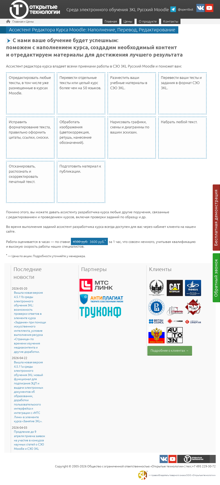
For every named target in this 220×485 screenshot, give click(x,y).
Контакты (170, 21)
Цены (30, 21)
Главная (17, 21)
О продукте (148, 21)
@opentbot (185, 9)
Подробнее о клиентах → (170, 350)
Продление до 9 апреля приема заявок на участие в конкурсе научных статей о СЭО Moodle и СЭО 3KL (29, 440)
